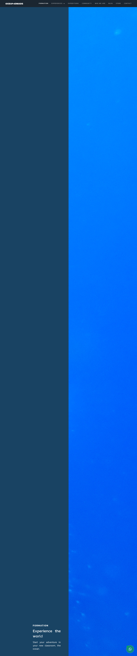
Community (87, 3)
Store (118, 3)
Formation (43, 3)
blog (111, 3)
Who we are (100, 3)
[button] (58, 3)
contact (128, 3)
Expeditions (73, 3)
